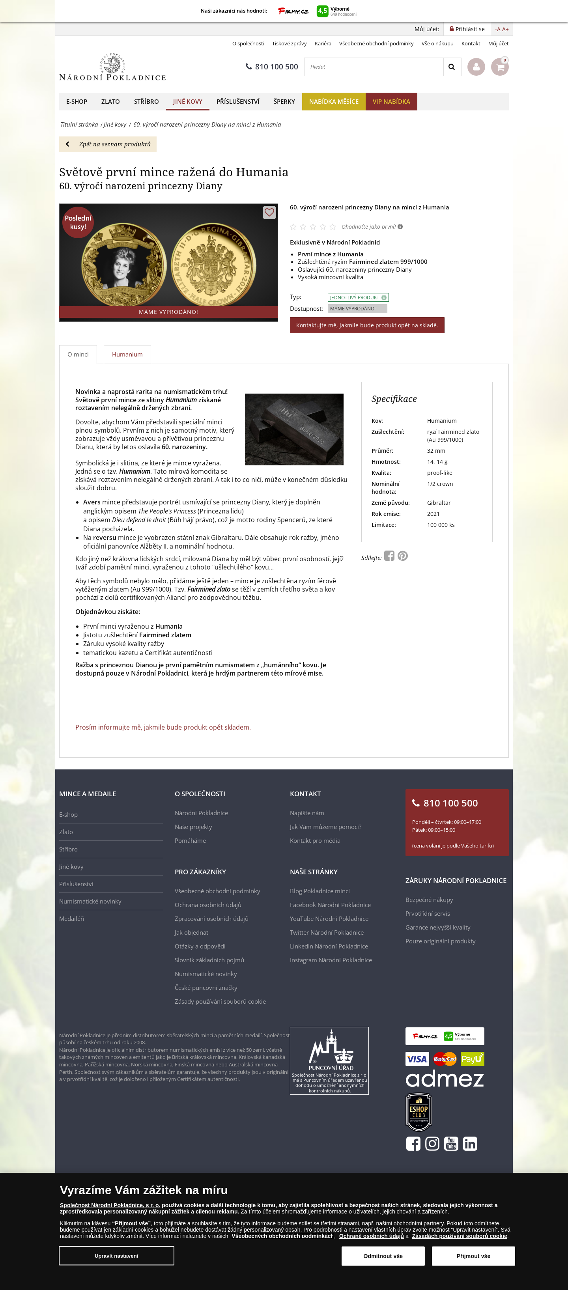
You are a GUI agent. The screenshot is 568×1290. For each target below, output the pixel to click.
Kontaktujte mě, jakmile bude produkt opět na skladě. (367, 325)
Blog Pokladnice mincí (320, 891)
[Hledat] (374, 67)
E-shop (76, 101)
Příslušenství (238, 101)
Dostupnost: (306, 308)
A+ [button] (505, 29)
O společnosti (248, 43)
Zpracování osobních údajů (211, 918)
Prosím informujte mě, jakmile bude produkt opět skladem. (163, 727)
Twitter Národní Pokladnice (327, 932)
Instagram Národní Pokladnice (331, 960)
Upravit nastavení (116, 1255)
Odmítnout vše (383, 1256)
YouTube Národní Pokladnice (329, 918)
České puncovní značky (206, 987)
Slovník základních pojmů (209, 960)
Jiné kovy (187, 101)
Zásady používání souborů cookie (220, 1001)
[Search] (452, 67)
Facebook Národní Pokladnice (330, 905)
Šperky (284, 101)
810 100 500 (272, 67)
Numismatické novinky (90, 901)
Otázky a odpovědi (200, 946)
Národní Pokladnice (201, 813)
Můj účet (498, 43)
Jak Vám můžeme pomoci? (325, 827)
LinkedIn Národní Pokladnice (329, 946)
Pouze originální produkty (440, 941)
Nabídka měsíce (334, 101)
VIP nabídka (391, 101)
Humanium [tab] (127, 354)
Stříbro (146, 101)
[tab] (128, 354)
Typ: (295, 297)
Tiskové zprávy (289, 43)
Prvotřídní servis (427, 913)
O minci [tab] (78, 354)
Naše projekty (193, 827)
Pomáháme (190, 840)
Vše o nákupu (438, 43)
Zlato (110, 101)
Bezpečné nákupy (429, 900)
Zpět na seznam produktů (108, 144)
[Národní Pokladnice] (112, 66)
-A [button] (498, 29)
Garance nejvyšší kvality (438, 927)
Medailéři (71, 918)
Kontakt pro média (315, 840)
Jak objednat (191, 932)
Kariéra (323, 43)
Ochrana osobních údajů (208, 905)
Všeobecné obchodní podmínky (376, 43)
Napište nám (307, 813)
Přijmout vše (474, 1256)
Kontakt (471, 43)
